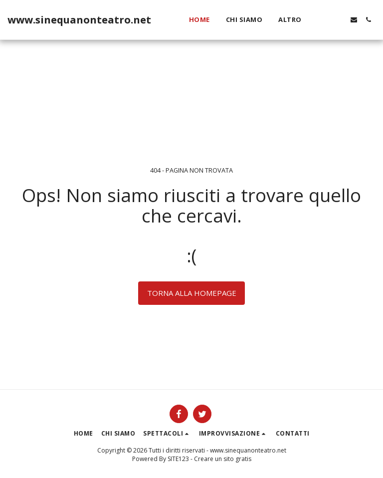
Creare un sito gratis (222, 459)
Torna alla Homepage (191, 293)
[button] (325, 19)
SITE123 (178, 459)
